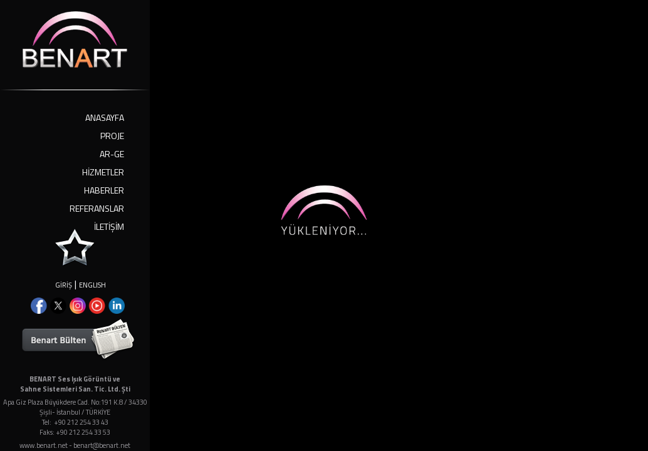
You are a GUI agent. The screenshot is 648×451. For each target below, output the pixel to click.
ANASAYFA (104, 117)
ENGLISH (92, 285)
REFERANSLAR (97, 208)
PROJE (112, 135)
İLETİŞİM (109, 226)
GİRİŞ (63, 285)
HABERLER (104, 190)
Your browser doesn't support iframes (324, 225)
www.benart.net (43, 445)
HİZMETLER (103, 172)
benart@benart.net (101, 445)
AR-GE (112, 153)
